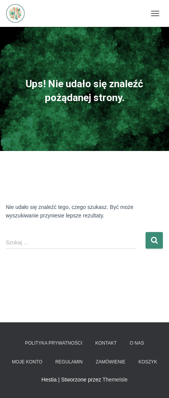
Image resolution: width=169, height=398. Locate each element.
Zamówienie (110, 362)
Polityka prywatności (53, 343)
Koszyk (147, 362)
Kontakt (106, 343)
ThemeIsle (115, 379)
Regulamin (69, 362)
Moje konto (27, 362)
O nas (137, 343)
